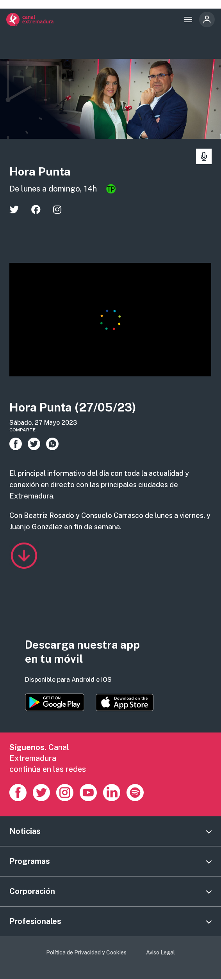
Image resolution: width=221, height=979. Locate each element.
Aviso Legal (160, 952)
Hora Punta (40, 171)
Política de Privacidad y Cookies (86, 952)
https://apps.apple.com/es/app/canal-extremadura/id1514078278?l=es (124, 702)
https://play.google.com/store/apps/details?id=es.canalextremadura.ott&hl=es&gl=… (54, 702)
